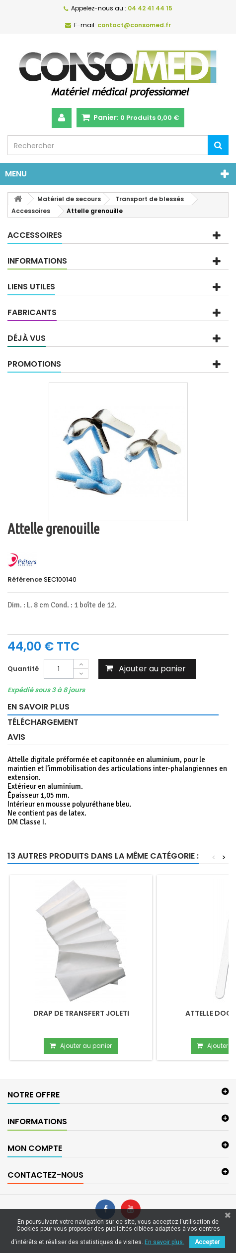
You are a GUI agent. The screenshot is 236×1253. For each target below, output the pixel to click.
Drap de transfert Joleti (81, 1013)
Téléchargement (43, 722)
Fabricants (32, 312)
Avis (16, 737)
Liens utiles (31, 286)
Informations (37, 261)
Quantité (23, 668)
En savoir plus (38, 706)
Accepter (207, 1242)
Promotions (34, 364)
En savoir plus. (164, 1242)
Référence (24, 579)
